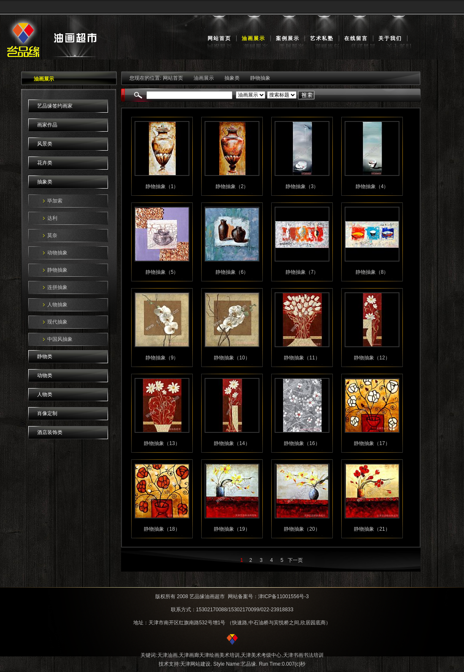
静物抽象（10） (232, 358)
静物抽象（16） (302, 443)
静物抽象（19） (232, 529)
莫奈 (52, 235)
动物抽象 (57, 253)
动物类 (44, 375)
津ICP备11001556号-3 (283, 596)
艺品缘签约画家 (55, 106)
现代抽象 (57, 322)
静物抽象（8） (372, 272)
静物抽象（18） (162, 529)
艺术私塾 (322, 38)
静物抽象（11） (302, 358)
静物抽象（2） (232, 186)
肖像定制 (47, 413)
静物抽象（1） (162, 186)
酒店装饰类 (49, 432)
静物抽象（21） (372, 529)
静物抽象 (57, 270)
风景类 (44, 144)
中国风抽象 (60, 339)
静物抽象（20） (302, 529)
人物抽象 (57, 305)
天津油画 (167, 655)
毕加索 (54, 201)
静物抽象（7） (302, 272)
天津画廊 (189, 655)
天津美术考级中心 (261, 655)
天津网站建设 (195, 664)
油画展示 (253, 38)
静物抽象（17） (372, 443)
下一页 (295, 560)
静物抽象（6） (232, 272)
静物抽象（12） (372, 358)
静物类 (44, 356)
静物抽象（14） (232, 443)
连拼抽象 (57, 287)
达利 (52, 218)
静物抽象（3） (302, 186)
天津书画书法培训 (303, 655)
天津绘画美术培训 (219, 655)
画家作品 (47, 125)
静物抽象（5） (162, 272)
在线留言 (356, 38)
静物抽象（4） (372, 186)
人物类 (44, 394)
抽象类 (44, 182)
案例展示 (287, 38)
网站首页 (219, 38)
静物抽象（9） (162, 358)
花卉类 (44, 163)
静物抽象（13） (162, 443)
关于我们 (390, 38)
